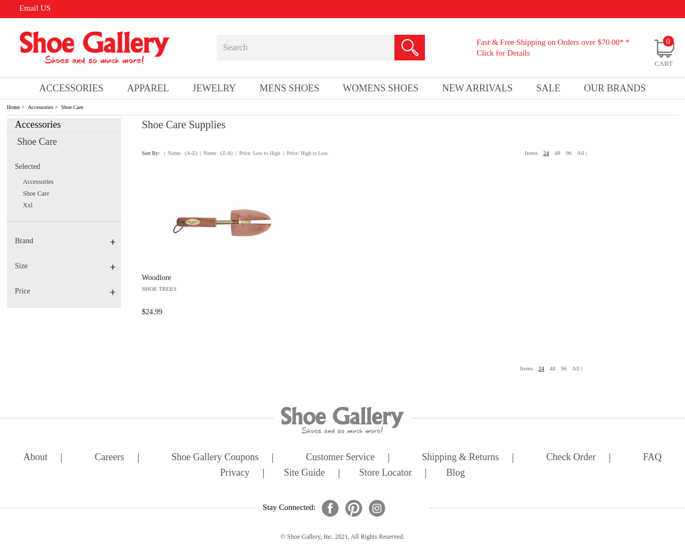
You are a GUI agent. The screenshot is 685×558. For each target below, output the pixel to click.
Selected (27, 166)
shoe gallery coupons (214, 457)
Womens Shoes (381, 88)
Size (65, 266)
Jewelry (214, 88)
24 (546, 153)
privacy (234, 473)
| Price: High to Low (305, 153)
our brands (615, 88)
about (36, 457)
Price (65, 291)
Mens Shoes (289, 88)
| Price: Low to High (257, 153)
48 (557, 153)
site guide (304, 473)
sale (548, 88)
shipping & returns (460, 457)
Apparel (148, 88)
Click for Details (503, 53)
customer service (340, 457)
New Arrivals (477, 88)
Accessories (41, 107)
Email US (35, 8)
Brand (65, 241)
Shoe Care (72, 107)
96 (569, 153)
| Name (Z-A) (216, 153)
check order (571, 457)
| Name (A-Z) (180, 153)
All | (582, 153)
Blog (455, 473)
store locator (385, 473)
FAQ (652, 457)
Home (13, 107)
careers (109, 457)
